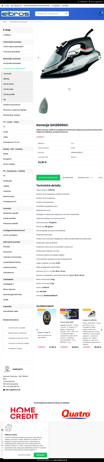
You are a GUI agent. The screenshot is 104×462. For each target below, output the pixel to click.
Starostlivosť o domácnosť (18, 22)
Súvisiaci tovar (85, 177)
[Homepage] (2, 6)
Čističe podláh (9, 94)
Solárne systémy (10, 267)
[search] (66, 14)
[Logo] (15, 14)
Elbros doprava (9, 289)
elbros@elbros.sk (13, 390)
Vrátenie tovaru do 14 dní (18, 338)
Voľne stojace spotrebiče (13, 46)
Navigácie (7, 159)
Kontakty (65, 6)
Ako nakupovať (16, 6)
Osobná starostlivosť (11, 105)
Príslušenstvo (8, 273)
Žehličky (6, 79)
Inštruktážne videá (10, 311)
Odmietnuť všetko (24, 455)
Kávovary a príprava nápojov (15, 110)
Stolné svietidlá (9, 218)
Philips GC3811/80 (90, 320)
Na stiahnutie (68, 177)
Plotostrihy (7, 252)
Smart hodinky (9, 164)
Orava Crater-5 (44, 332)
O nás (7, 6)
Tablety (6, 186)
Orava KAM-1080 (66, 322)
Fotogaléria (56, 6)
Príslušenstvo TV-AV (11, 142)
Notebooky (7, 181)
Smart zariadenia (10, 235)
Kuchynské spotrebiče (12, 63)
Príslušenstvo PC (9, 202)
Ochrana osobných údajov (18, 343)
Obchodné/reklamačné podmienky (36, 6)
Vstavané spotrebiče (11, 52)
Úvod (4, 22)
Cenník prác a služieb (16, 328)
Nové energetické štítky (12, 294)
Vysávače (7, 74)
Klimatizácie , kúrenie (11, 115)
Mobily (5, 154)
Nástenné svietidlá (10, 213)
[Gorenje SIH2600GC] (69, 53)
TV (4, 127)
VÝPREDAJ (7, 35)
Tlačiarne (7, 191)
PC (4, 176)
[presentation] (38, 58)
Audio (5, 132)
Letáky (5, 300)
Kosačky (6, 247)
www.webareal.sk (60, 460)
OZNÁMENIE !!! (8, 284)
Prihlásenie (83, 2)
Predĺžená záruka (15, 348)
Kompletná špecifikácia (48, 177)
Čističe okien (8, 89)
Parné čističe (8, 84)
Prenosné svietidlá (10, 223)
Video (5, 137)
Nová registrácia (96, 2)
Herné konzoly (8, 196)
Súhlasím (40, 455)
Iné (4, 99)
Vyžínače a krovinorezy (12, 257)
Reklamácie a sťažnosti (17, 333)
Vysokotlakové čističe (12, 262)
